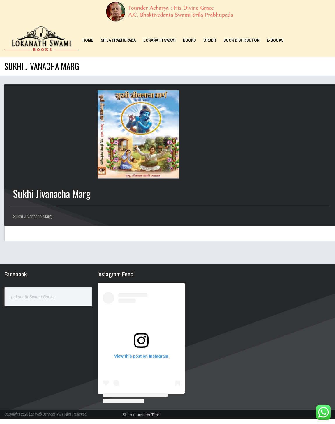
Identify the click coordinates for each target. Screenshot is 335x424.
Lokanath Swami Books (32, 296)
